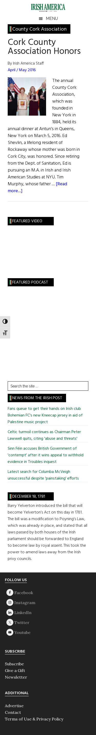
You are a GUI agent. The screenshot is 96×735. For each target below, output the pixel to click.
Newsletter (16, 677)
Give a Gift (15, 670)
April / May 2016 (22, 70)
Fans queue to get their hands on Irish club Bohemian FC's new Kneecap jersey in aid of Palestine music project (45, 415)
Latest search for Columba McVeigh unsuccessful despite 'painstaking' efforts (43, 475)
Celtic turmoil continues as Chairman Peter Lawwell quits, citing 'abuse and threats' (44, 435)
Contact (13, 712)
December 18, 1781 (28, 496)
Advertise (14, 705)
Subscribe (14, 663)
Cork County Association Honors (44, 47)
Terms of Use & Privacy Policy (34, 718)
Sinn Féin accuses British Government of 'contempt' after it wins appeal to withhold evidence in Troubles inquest (45, 455)
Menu (52, 18)
